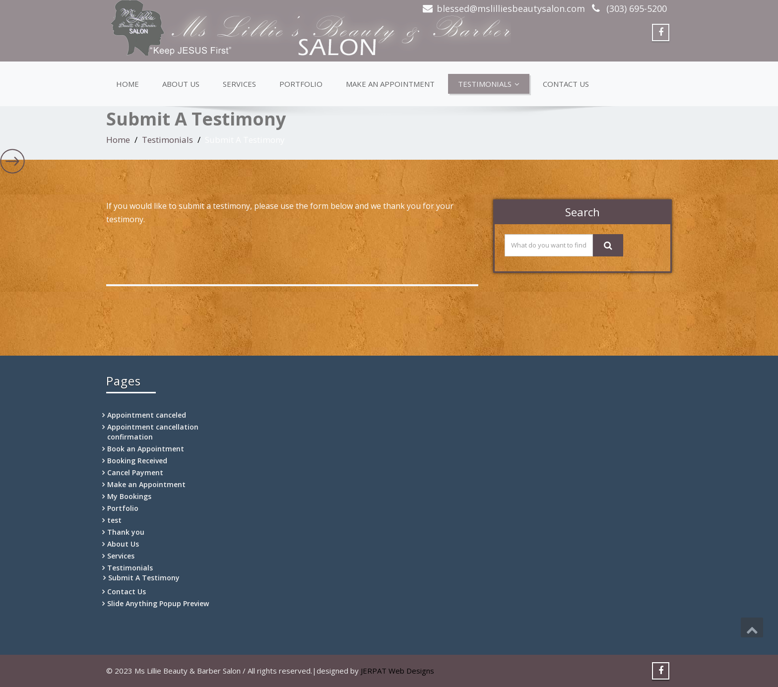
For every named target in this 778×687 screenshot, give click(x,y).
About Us (180, 84)
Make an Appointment (390, 84)
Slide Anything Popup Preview (158, 603)
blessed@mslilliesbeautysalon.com (511, 8)
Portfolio (301, 84)
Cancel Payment (135, 472)
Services (239, 84)
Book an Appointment (145, 448)
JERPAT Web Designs (397, 671)
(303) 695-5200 (635, 8)
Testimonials (488, 84)
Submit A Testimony (144, 577)
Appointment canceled (146, 415)
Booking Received (137, 460)
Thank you (125, 532)
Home (127, 84)
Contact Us (566, 84)
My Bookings (129, 496)
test (114, 520)
